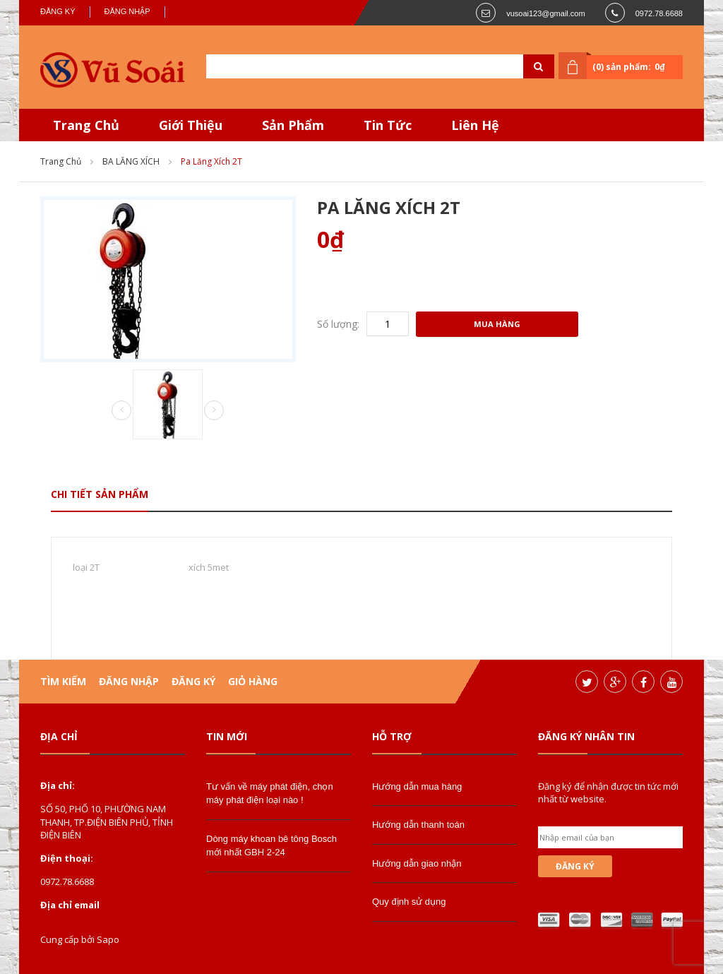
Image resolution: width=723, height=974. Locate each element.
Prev (121, 411)
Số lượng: (338, 324)
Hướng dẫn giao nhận (416, 863)
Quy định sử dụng (409, 901)
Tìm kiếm (63, 681)
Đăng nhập (127, 11)
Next (214, 410)
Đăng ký (58, 11)
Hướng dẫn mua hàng (417, 786)
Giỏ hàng (252, 681)
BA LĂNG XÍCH (131, 161)
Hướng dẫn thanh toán (418, 824)
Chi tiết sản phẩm (99, 494)
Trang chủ (60, 161)
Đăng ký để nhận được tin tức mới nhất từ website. (608, 792)
